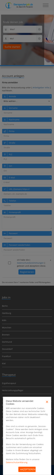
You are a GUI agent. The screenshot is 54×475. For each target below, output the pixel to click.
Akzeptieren (27, 469)
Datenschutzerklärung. (17, 462)
